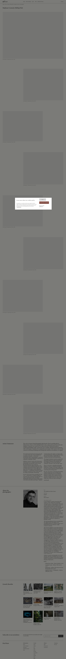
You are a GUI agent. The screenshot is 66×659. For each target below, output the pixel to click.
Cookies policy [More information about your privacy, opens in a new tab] (19, 207)
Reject (43, 199)
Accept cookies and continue (44, 202)
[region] (33, 204)
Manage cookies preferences (41, 206)
